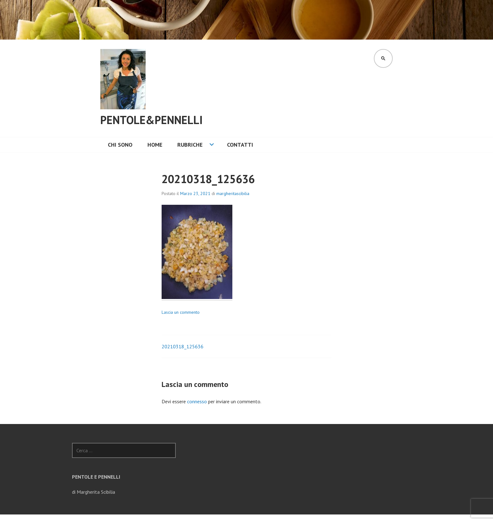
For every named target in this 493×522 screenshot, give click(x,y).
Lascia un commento (181, 312)
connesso (197, 401)
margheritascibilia (232, 193)
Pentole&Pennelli (151, 119)
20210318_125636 (182, 346)
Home (154, 144)
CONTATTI (240, 144)
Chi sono (120, 144)
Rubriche (189, 144)
